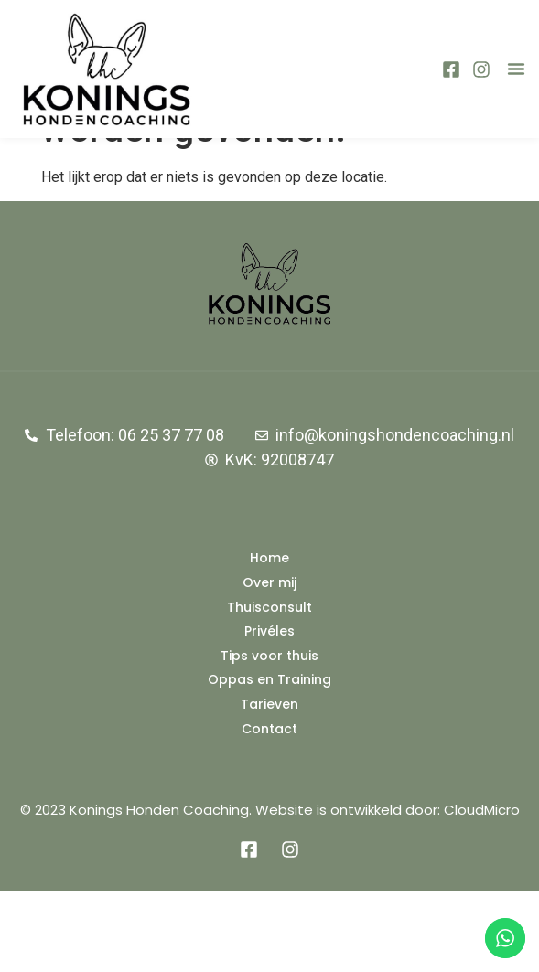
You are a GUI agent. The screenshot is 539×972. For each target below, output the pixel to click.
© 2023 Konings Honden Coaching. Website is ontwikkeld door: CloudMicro (270, 891)
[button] (516, 68)
